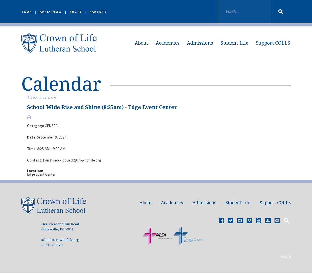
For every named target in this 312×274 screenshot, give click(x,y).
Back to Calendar (42, 99)
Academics (167, 43)
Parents (98, 12)
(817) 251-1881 (52, 246)
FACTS (76, 12)
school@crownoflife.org (60, 241)
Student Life (234, 43)
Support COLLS (273, 43)
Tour (26, 12)
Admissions (200, 43)
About (141, 43)
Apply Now (51, 12)
